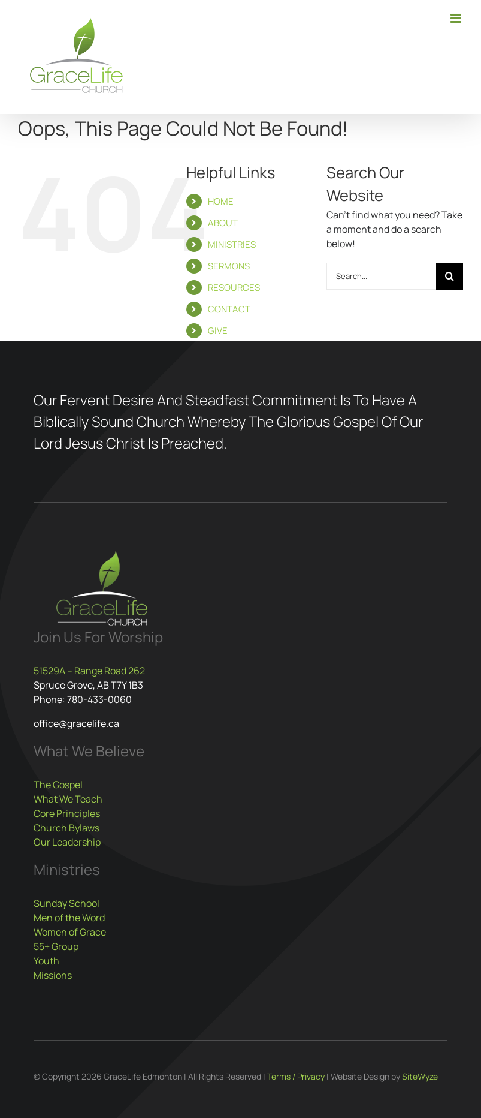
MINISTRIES (232, 244)
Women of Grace (70, 932)
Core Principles (67, 813)
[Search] (449, 276)
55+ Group (56, 946)
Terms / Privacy (296, 1076)
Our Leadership (67, 842)
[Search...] (381, 276)
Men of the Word (69, 917)
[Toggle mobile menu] (456, 18)
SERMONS (229, 266)
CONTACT (229, 309)
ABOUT (223, 223)
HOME (221, 201)
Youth (46, 960)
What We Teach (68, 799)
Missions (53, 975)
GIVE (218, 330)
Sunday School (66, 903)
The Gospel (58, 784)
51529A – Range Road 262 (89, 670)
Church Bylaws (66, 827)
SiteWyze (420, 1076)
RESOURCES (234, 287)
